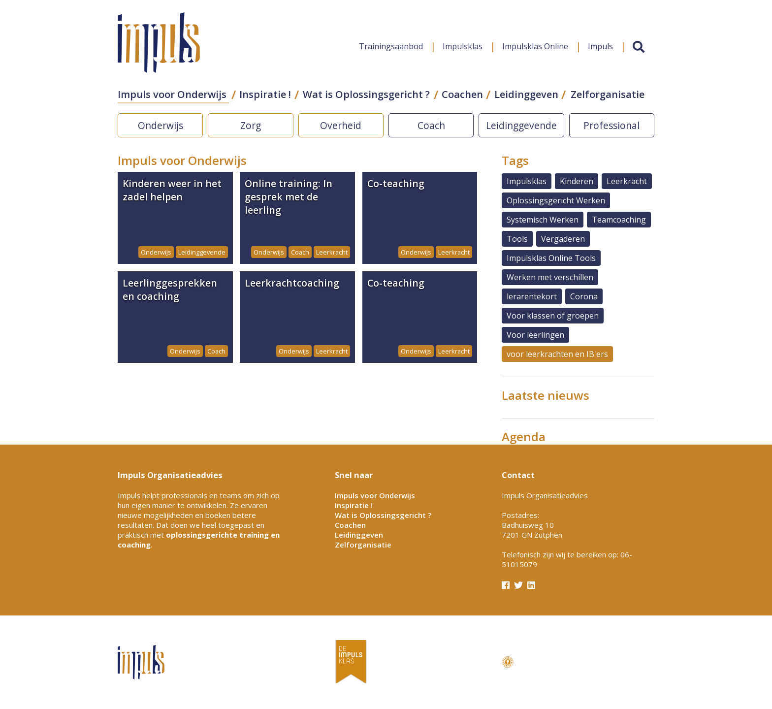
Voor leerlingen (535, 334)
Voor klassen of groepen (553, 315)
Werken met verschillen (550, 277)
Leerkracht (627, 181)
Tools (517, 238)
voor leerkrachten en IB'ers (557, 354)
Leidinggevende (521, 125)
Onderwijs (160, 125)
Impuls (600, 46)
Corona (584, 296)
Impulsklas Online (535, 46)
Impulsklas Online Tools (551, 258)
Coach (431, 125)
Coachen (462, 94)
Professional (611, 125)
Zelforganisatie (607, 94)
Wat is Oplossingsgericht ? (366, 94)
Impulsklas (462, 46)
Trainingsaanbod (391, 46)
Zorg (250, 125)
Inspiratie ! (265, 94)
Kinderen (576, 181)
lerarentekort (532, 296)
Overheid (340, 125)
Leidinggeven (526, 94)
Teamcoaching (619, 219)
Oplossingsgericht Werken (556, 200)
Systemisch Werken (543, 219)
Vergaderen (563, 238)
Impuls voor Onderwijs (172, 94)
